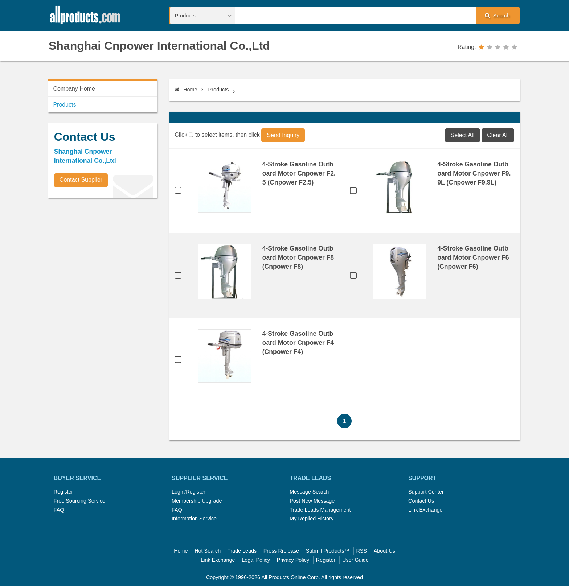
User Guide (355, 560)
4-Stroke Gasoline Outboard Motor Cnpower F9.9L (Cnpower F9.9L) (474, 173)
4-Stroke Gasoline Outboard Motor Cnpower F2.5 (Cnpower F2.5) (299, 173)
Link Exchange (425, 510)
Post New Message (312, 501)
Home (186, 89)
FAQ (59, 510)
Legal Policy (256, 560)
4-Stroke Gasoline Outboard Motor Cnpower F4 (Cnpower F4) (298, 342)
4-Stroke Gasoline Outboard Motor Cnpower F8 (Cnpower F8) (298, 257)
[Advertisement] (102, 254)
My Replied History (311, 518)
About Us (384, 551)
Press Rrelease (281, 551)
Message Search (309, 492)
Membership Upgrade (197, 501)
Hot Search (208, 551)
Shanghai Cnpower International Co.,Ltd (159, 45)
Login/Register (188, 492)
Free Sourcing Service (79, 501)
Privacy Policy (293, 560)
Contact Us (421, 501)
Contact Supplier (81, 180)
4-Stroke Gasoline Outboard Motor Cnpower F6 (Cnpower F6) (473, 257)
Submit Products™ (327, 551)
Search (497, 15)
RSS (361, 551)
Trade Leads (242, 551)
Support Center (426, 492)
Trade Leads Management (320, 510)
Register (63, 492)
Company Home (74, 89)
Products (218, 89)
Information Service (194, 518)
